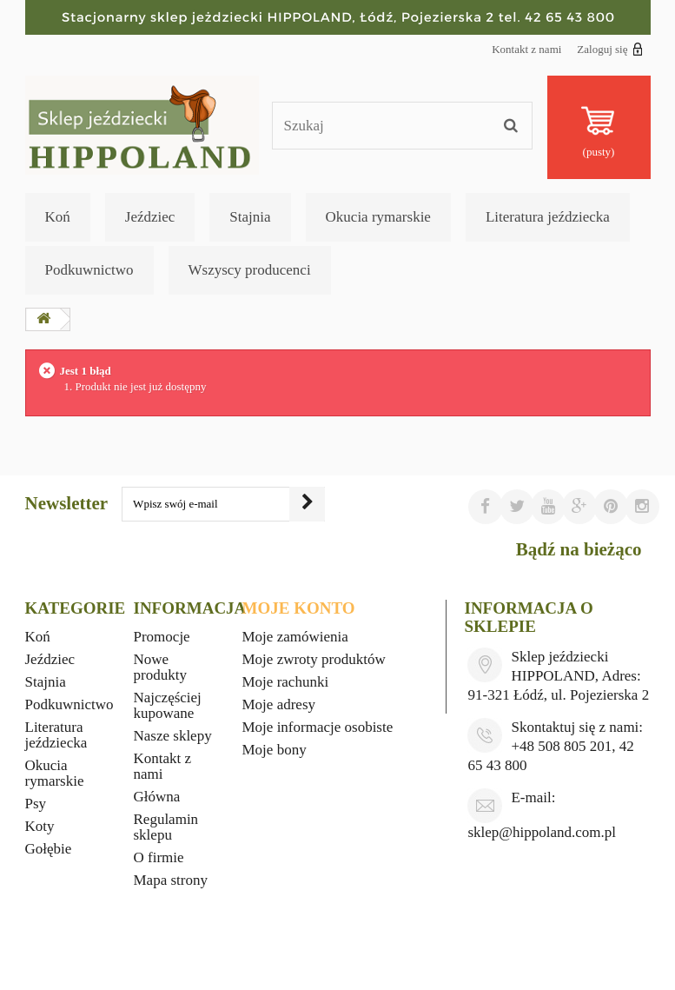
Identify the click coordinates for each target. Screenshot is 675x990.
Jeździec (150, 217)
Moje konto (298, 608)
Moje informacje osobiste (318, 727)
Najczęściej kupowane (168, 705)
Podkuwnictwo (89, 270)
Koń (57, 217)
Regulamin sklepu (166, 827)
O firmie (159, 857)
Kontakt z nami (526, 49)
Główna (157, 796)
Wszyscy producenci (250, 270)
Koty (40, 826)
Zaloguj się (609, 49)
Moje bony (274, 749)
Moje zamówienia (295, 636)
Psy (36, 803)
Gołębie (48, 849)
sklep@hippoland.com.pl (541, 832)
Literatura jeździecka (548, 217)
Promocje (162, 636)
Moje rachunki (285, 682)
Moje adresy (279, 704)
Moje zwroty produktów (314, 659)
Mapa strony (171, 880)
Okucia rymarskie (378, 217)
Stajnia (249, 217)
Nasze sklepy (173, 736)
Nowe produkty (160, 667)
